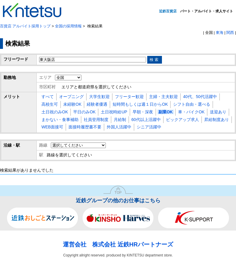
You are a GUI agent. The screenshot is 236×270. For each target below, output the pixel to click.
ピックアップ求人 (182, 119)
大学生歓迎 (99, 96)
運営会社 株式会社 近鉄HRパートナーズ (118, 244)
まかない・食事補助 (59, 119)
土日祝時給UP (114, 112)
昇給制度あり (216, 119)
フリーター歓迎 (129, 96)
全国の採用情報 (68, 26)
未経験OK (72, 104)
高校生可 (49, 104)
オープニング (71, 96)
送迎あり (218, 112)
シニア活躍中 (149, 127)
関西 (230, 33)
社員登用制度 (96, 119)
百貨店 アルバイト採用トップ (25, 26)
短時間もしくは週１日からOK (140, 104)
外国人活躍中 (119, 127)
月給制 (120, 119)
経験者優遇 (97, 104)
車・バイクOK (191, 112)
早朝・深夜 (143, 112)
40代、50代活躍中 (200, 96)
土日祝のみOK (54, 112)
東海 (219, 33)
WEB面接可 (52, 127)
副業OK (165, 112)
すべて (47, 96)
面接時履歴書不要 (84, 127)
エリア (45, 77)
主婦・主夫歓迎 (163, 96)
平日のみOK (84, 112)
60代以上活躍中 (146, 119)
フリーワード (16, 59)
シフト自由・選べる (191, 104)
